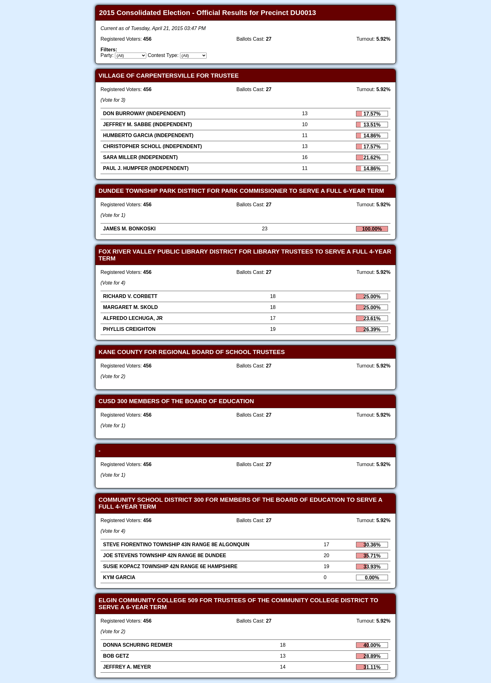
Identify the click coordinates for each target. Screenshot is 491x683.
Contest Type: (163, 55)
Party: (107, 55)
